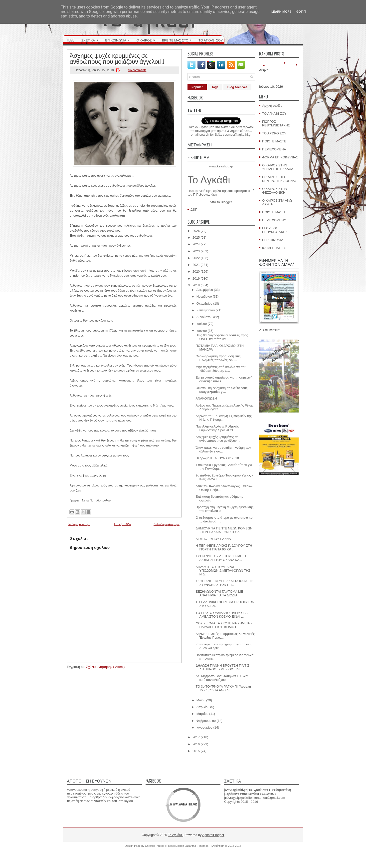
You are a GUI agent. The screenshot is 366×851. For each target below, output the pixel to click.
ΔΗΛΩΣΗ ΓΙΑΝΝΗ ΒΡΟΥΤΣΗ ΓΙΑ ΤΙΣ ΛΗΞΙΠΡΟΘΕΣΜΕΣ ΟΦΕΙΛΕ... (222, 667)
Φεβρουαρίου (206, 721)
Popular (197, 87)
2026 (196, 231)
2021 (196, 265)
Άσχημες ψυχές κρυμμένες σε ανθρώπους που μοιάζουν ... (217, 438)
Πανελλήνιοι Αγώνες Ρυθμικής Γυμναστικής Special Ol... (216, 428)
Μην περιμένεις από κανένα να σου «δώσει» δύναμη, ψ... (220, 369)
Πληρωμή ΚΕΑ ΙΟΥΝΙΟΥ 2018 (217, 458)
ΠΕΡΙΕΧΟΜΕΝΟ (274, 220)
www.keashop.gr (221, 166)
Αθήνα (263, 70)
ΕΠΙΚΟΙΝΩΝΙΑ (119, 38)
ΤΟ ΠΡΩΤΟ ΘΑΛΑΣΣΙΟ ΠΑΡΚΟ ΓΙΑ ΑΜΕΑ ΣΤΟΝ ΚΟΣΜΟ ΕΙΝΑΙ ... (221, 614)
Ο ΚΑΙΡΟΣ (147, 38)
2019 (196, 278)
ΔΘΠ (193, 209)
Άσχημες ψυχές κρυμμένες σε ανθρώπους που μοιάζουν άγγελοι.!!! (117, 58)
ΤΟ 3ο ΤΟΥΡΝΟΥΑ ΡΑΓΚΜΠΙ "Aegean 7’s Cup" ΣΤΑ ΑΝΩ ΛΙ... (223, 688)
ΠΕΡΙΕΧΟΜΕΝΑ (274, 149)
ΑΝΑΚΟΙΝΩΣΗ (206, 398)
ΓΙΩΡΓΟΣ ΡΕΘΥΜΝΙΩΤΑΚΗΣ (276, 123)
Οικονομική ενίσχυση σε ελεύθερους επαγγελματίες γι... (221, 390)
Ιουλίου (201, 324)
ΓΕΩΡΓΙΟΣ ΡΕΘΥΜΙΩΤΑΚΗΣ (275, 230)
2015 (196, 751)
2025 (196, 237)
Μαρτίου (202, 714)
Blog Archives (237, 87)
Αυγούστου (204, 317)
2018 (196, 285)
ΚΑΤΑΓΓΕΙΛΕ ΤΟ (274, 248)
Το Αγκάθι (208, 179)
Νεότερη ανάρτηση (79, 524)
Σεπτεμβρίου (205, 310)
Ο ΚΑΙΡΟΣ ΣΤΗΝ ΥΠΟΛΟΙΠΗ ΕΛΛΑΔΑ (277, 167)
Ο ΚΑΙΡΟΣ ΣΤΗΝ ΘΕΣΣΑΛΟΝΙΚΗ (274, 190)
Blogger (226, 202)
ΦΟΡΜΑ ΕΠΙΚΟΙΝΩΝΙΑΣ (280, 157)
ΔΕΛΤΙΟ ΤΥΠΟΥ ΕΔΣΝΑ (213, 539)
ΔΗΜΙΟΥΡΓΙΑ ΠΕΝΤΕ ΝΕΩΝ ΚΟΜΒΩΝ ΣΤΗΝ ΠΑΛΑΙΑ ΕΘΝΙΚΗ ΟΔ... (223, 530)
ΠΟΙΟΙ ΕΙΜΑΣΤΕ (274, 141)
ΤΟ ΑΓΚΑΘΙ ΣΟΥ (210, 39)
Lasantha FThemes (197, 845)
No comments (137, 70)
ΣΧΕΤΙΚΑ (91, 38)
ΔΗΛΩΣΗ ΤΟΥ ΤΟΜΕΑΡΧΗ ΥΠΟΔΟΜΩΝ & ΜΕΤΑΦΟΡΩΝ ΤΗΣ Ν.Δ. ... (222, 570)
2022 (196, 258)
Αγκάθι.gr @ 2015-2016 (226, 845)
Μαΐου (200, 700)
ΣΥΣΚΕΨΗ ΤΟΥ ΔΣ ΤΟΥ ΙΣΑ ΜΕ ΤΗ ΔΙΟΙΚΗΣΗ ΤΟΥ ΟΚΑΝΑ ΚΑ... (221, 558)
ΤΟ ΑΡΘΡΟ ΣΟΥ (274, 133)
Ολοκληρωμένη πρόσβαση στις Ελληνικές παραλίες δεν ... (217, 358)
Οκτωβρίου (204, 303)
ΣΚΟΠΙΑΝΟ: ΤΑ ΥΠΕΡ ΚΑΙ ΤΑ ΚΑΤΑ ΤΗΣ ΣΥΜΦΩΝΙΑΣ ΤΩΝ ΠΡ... (224, 583)
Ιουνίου (201, 331)
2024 (196, 244)
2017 (196, 737)
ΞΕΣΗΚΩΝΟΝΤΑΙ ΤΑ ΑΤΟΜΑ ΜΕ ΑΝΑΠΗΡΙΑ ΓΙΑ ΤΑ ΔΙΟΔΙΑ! (219, 593)
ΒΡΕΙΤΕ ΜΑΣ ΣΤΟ (178, 38)
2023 (196, 251)
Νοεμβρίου (204, 296)
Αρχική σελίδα (122, 524)
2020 (196, 271)
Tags (215, 87)
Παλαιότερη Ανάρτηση (167, 524)
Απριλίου (202, 707)
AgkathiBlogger (213, 835)
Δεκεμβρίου (204, 290)
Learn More (281, 11)
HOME (70, 39)
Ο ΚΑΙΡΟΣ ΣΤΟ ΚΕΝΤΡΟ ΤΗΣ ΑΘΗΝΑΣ (279, 179)
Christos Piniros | (156, 845)
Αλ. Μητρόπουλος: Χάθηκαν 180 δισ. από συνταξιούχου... (221, 678)
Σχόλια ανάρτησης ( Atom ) (105, 667)
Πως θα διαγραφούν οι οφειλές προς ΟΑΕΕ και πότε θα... (221, 337)
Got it (301, 11)
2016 (196, 744)
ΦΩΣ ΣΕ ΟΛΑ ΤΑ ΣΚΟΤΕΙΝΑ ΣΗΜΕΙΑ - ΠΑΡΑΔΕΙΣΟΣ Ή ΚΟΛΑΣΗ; (223, 625)
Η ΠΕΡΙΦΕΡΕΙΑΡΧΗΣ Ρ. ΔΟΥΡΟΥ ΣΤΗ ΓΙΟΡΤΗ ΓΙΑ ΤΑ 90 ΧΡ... (223, 547)
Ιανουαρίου (204, 727)
